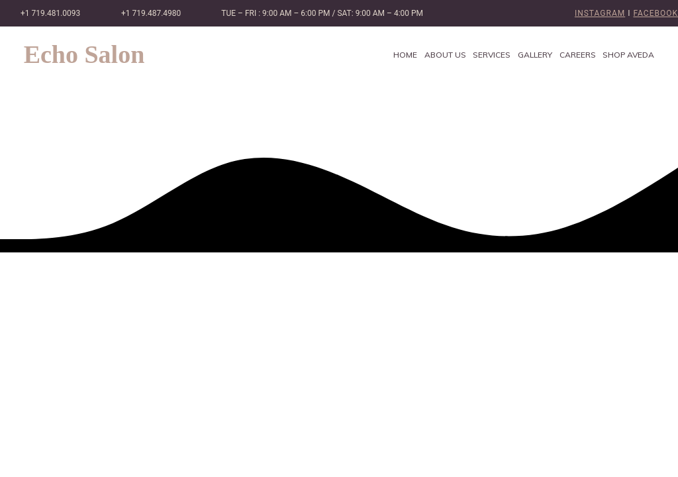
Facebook (655, 13)
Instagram (600, 13)
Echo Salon (84, 54)
